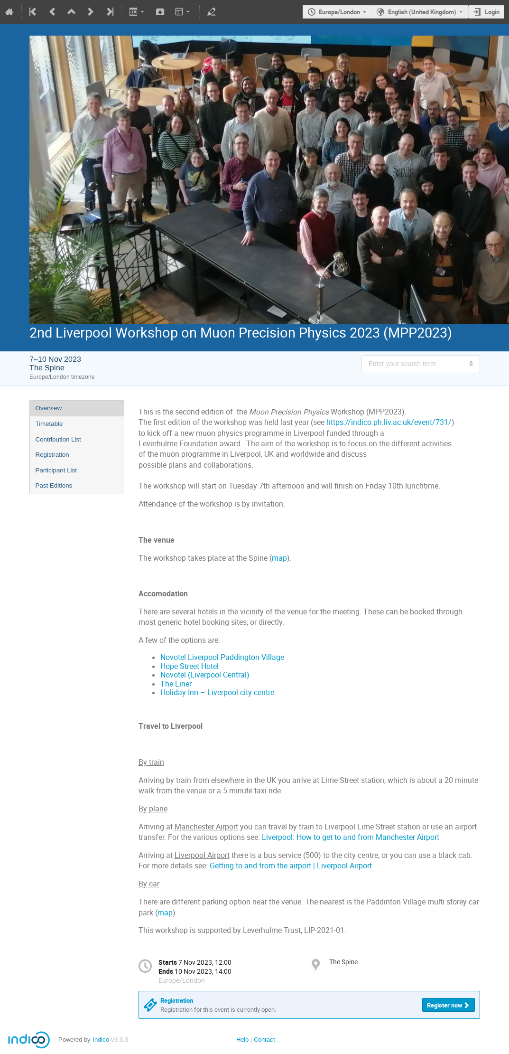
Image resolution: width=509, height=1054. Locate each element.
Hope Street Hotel (189, 666)
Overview (49, 408)
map (279, 558)
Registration (52, 454)
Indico (101, 1039)
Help (242, 1039)
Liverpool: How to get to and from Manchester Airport (350, 837)
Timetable (49, 423)
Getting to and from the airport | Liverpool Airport (291, 866)
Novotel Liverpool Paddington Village (222, 657)
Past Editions (54, 485)
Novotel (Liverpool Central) (205, 675)
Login (492, 12)
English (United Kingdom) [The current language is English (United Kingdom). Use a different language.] (422, 12)
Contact (264, 1039)
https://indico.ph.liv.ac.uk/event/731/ (389, 422)
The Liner (176, 684)
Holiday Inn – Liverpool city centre (217, 692)
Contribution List (58, 439)
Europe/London (339, 12)
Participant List (56, 470)
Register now (445, 1005)
